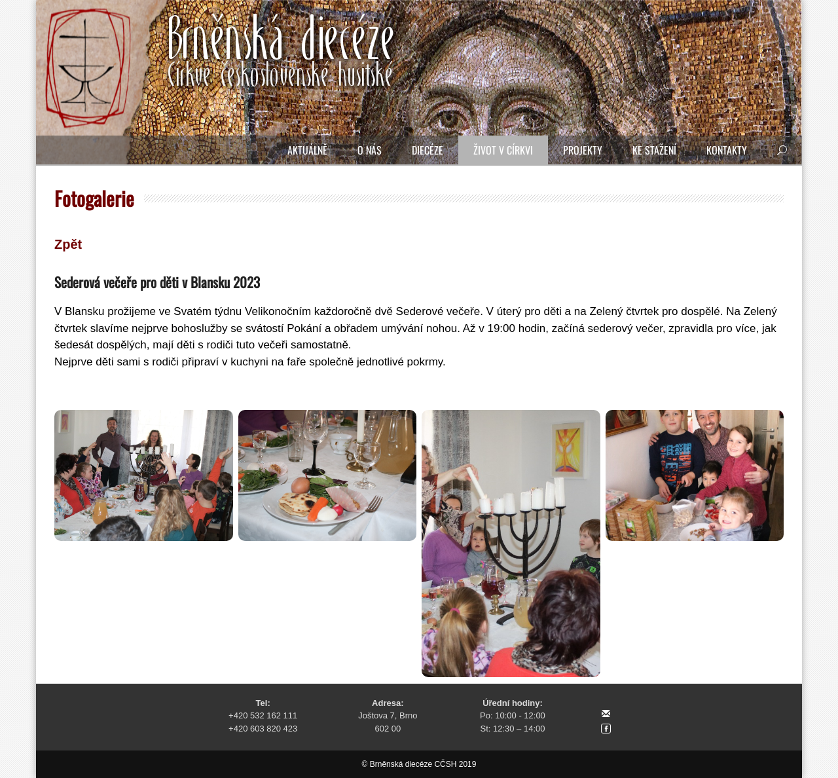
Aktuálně (307, 150)
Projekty (582, 150)
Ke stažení (654, 150)
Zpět (68, 244)
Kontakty (726, 150)
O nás (369, 150)
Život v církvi (503, 150)
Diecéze (427, 150)
